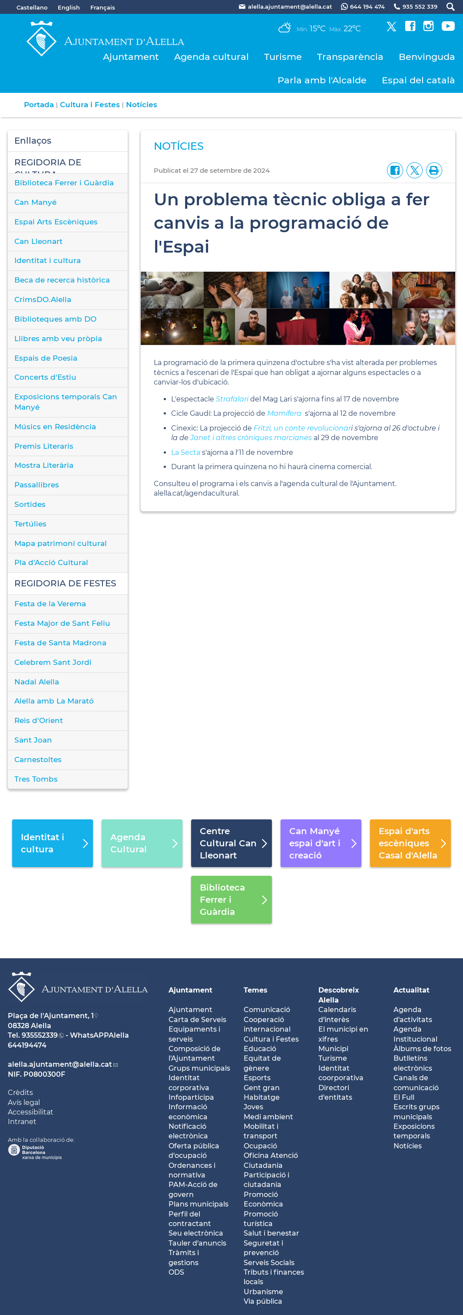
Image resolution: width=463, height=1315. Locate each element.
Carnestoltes (38, 759)
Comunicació (267, 1010)
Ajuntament (131, 56)
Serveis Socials (269, 1263)
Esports (257, 1078)
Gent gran (262, 1088)
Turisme (283, 56)
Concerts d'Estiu (45, 377)
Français (102, 7)
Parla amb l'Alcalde (322, 80)
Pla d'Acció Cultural (51, 562)
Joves (253, 1107)
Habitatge (262, 1097)
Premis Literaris (43, 446)
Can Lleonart (38, 241)
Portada (39, 104)
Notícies (141, 104)
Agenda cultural (211, 56)
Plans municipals (198, 1204)
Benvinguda (427, 56)
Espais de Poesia (45, 358)
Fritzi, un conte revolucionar (302, 428)
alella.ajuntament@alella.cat (60, 1064)
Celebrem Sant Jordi (53, 662)
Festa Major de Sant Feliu (62, 623)
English (69, 7)
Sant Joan (33, 740)
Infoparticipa (191, 1097)
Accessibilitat (30, 1112)
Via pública (263, 1301)
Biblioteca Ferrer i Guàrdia (64, 182)
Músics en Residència (55, 426)
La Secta (185, 452)
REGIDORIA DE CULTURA (47, 165)
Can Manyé (35, 202)
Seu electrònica (196, 1233)
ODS (176, 1272)
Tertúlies (30, 523)
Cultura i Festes (90, 104)
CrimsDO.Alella (42, 299)
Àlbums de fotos (422, 1049)
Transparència (350, 56)
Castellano (32, 7)
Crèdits (20, 1092)
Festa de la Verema (50, 603)
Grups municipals (199, 1068)
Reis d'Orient (38, 720)
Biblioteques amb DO (55, 319)
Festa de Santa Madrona (60, 642)
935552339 (40, 1035)
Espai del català (418, 80)
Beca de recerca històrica (62, 280)
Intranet (22, 1122)
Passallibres (36, 484)
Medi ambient (268, 1117)
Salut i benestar (271, 1233)
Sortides (30, 504)
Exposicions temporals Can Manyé (65, 401)
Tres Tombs (36, 779)
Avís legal (24, 1102)
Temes (256, 990)
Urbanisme (263, 1292)
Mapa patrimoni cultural (60, 543)
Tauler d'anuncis (197, 1243)
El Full (404, 1097)
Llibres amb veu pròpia (58, 338)
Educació (260, 1049)
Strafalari (232, 399)
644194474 (27, 1045)
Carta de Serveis (197, 1020)
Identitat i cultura (47, 260)
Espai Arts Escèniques (56, 221)
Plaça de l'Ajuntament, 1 (51, 1016)
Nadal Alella (36, 681)
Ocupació (260, 1146)
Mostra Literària (43, 465)
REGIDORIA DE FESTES (65, 583)
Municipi (333, 1049)
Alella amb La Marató (54, 701)
